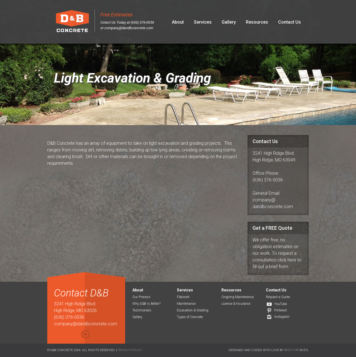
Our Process (141, 297)
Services (203, 22)
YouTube (280, 304)
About (178, 22)
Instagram (282, 317)
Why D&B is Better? (146, 304)
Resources (257, 22)
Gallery (229, 22)
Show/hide (85, 334)
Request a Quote (278, 297)
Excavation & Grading (192, 310)
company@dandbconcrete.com (128, 28)
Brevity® (291, 350)
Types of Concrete (190, 317)
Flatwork (183, 297)
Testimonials (141, 310)
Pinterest (280, 310)
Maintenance (186, 304)
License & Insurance (235, 304)
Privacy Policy (130, 350)
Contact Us (289, 22)
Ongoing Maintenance (237, 297)
